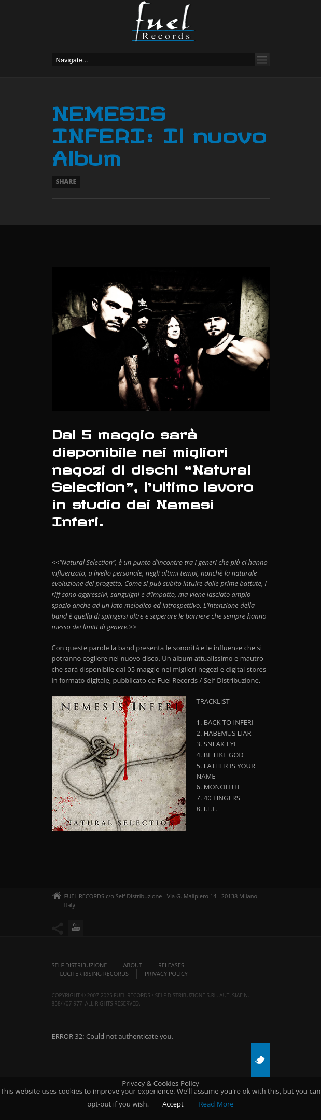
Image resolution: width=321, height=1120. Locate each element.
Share (66, 181)
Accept (173, 1104)
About (132, 965)
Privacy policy (166, 974)
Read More (216, 1104)
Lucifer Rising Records (94, 974)
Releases (171, 965)
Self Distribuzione (79, 965)
